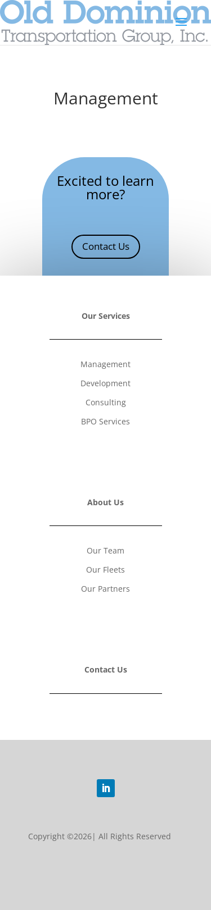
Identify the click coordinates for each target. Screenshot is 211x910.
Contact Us (105, 246)
